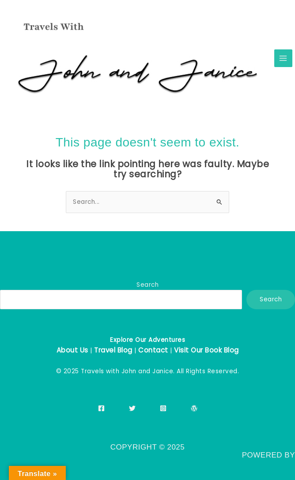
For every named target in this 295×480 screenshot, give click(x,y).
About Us (72, 350)
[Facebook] (101, 408)
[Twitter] (132, 408)
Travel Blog (113, 350)
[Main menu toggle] (283, 58)
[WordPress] (194, 408)
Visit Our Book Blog (206, 350)
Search (147, 285)
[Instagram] (163, 408)
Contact (153, 350)
